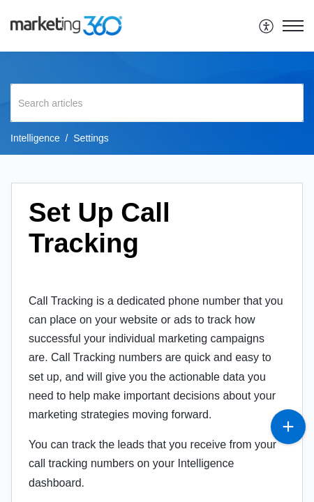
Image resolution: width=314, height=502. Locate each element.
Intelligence (35, 138)
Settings (91, 138)
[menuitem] (267, 26)
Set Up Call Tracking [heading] (99, 227)
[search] (157, 102)
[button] (267, 26)
